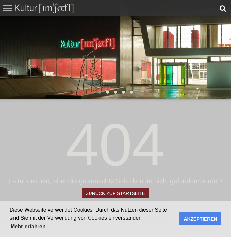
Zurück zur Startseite (115, 193)
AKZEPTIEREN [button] (200, 219)
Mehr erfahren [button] (28, 226)
